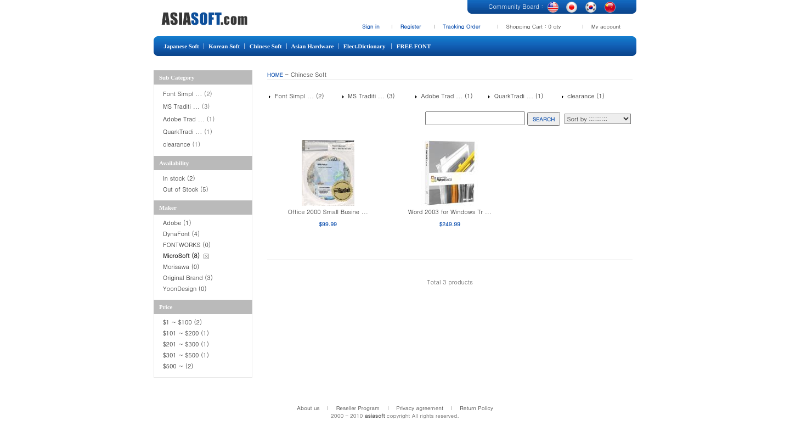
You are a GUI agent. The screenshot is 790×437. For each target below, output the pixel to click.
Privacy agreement (419, 408)
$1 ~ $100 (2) (182, 322)
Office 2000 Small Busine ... (328, 212)
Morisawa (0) (181, 266)
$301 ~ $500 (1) (186, 355)
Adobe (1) (177, 222)
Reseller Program (358, 408)
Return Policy (476, 408)
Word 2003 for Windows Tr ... (450, 212)
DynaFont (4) (181, 233)
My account (606, 26)
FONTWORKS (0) (187, 244)
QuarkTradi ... (182, 131)
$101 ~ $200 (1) (187, 333)
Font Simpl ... (182, 93)
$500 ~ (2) (179, 366)
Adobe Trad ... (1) (446, 96)
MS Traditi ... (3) (370, 96)
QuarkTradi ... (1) (517, 96)
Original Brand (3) (188, 277)
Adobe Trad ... (184, 119)
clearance (176, 144)
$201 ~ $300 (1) (187, 344)
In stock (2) (179, 178)
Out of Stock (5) (185, 189)
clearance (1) (585, 96)
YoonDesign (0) (185, 288)
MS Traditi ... (181, 106)
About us (308, 408)
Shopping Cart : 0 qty (533, 26)
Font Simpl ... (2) (298, 96)
